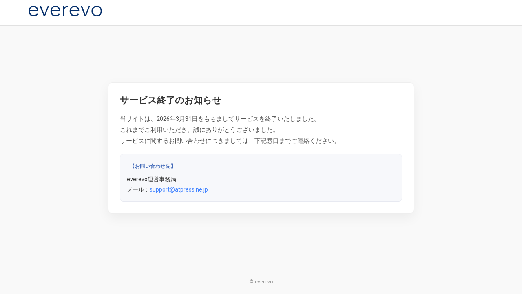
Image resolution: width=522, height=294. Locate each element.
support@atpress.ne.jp (179, 189)
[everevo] (65, 11)
